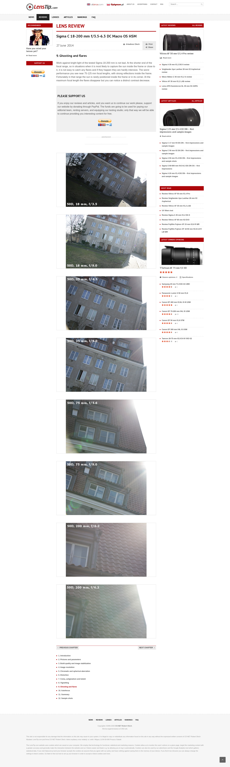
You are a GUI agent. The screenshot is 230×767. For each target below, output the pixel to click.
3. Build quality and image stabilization (74, 663)
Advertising (142, 4)
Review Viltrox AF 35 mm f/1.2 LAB (176, 206)
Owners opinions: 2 (168, 277)
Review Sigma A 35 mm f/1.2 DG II (176, 215)
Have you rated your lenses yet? (36, 50)
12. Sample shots (65, 698)
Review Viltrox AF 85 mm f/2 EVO (175, 220)
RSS (161, 4)
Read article (165, 136)
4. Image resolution (66, 667)
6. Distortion (63, 675)
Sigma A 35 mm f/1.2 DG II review (175, 65)
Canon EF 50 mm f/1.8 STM (173, 320)
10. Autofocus (64, 691)
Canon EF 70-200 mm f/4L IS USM (176, 311)
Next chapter (147, 648)
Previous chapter (68, 648)
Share (149, 47)
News (31, 17)
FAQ (93, 17)
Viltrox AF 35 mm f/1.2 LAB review (176, 81)
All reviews (197, 25)
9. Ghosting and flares (67, 687)
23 (177, 314)
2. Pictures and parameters (69, 659)
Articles (68, 17)
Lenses (55, 17)
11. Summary (63, 694)
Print (149, 44)
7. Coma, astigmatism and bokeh (72, 679)
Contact (153, 4)
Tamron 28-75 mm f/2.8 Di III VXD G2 (177, 339)
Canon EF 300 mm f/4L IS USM (174, 329)
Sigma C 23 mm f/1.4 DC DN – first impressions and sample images (177, 130)
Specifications (186, 277)
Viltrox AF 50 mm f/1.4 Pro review (176, 53)
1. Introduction (64, 656)
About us (130, 4)
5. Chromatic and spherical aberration (74, 671)
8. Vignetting (63, 683)
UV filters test (167, 211)
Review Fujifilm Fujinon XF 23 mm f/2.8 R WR (180, 224)
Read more (31, 55)
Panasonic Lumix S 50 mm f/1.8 (175, 293)
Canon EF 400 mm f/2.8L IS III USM (176, 302)
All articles (197, 101)
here (48, 754)
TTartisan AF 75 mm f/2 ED (173, 268)
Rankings (82, 17)
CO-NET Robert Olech (123, 726)
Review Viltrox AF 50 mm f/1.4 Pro (176, 194)
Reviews (43, 17)
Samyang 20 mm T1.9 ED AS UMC (176, 284)
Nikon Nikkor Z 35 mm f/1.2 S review (177, 77)
